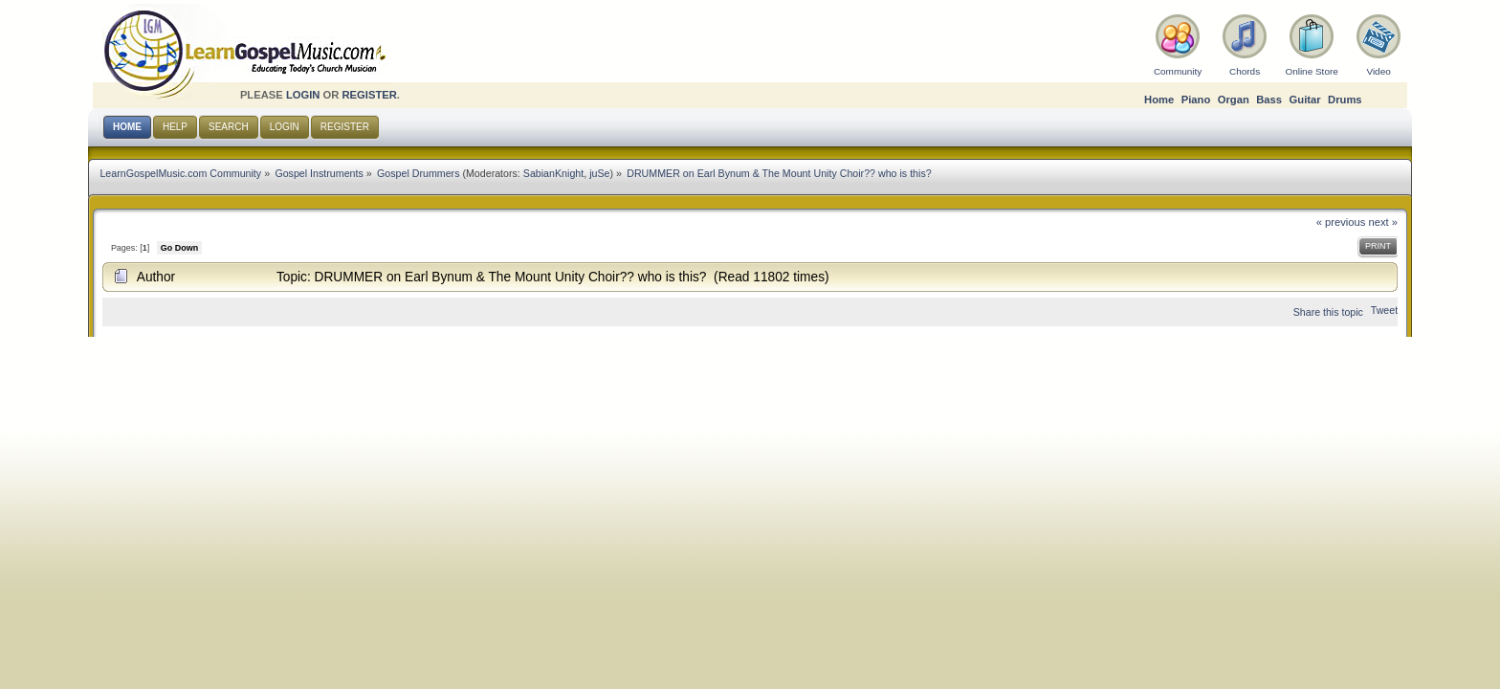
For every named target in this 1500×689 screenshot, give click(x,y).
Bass (1269, 99)
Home (1159, 99)
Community (1178, 71)
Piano (1196, 99)
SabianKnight (553, 173)
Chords (1244, 71)
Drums (1345, 99)
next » (1384, 222)
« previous (1341, 222)
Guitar (1305, 99)
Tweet (1384, 310)
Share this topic (1328, 312)
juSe (599, 173)
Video (1378, 71)
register (369, 94)
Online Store (1311, 71)
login (303, 94)
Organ (1233, 99)
